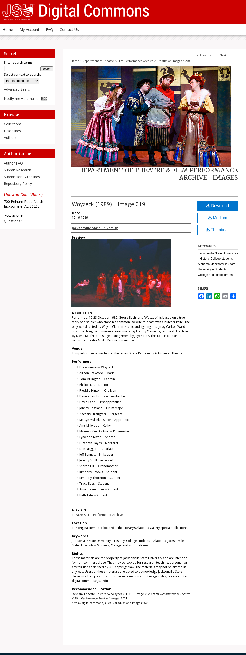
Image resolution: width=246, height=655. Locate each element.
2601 (188, 61)
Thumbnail (217, 230)
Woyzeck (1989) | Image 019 (108, 204)
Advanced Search (18, 89)
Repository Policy (18, 183)
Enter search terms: (18, 62)
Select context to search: (22, 74)
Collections (13, 124)
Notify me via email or (25, 98)
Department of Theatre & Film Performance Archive (117, 61)
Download (217, 206)
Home (75, 61)
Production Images (169, 61)
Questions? (13, 221)
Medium (217, 218)
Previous (205, 55)
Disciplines (12, 130)
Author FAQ (13, 163)
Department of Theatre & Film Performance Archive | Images (158, 173)
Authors (10, 137)
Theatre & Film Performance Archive (97, 515)
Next (223, 55)
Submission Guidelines (22, 176)
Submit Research (17, 170)
